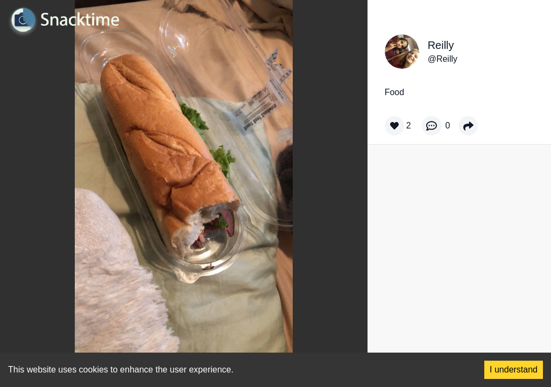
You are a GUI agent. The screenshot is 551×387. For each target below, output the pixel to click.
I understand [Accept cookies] (514, 369)
